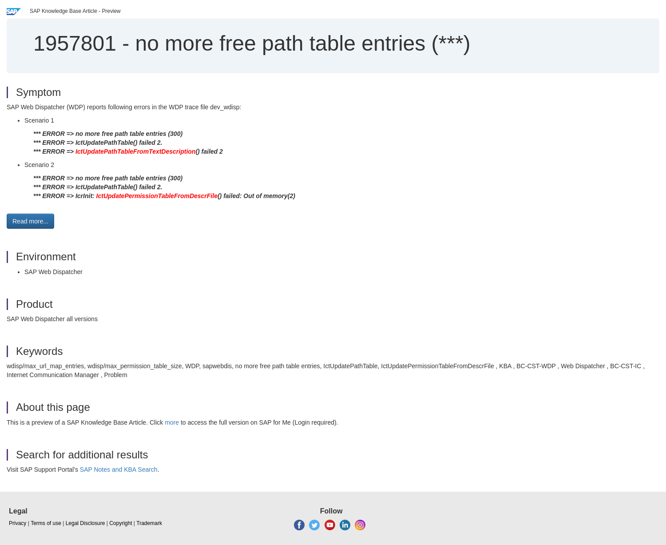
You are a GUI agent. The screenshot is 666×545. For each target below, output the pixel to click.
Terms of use (46, 523)
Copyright (120, 523)
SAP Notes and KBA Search (119, 469)
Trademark (149, 523)
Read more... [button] (30, 221)
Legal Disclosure (85, 523)
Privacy (17, 523)
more (172, 422)
